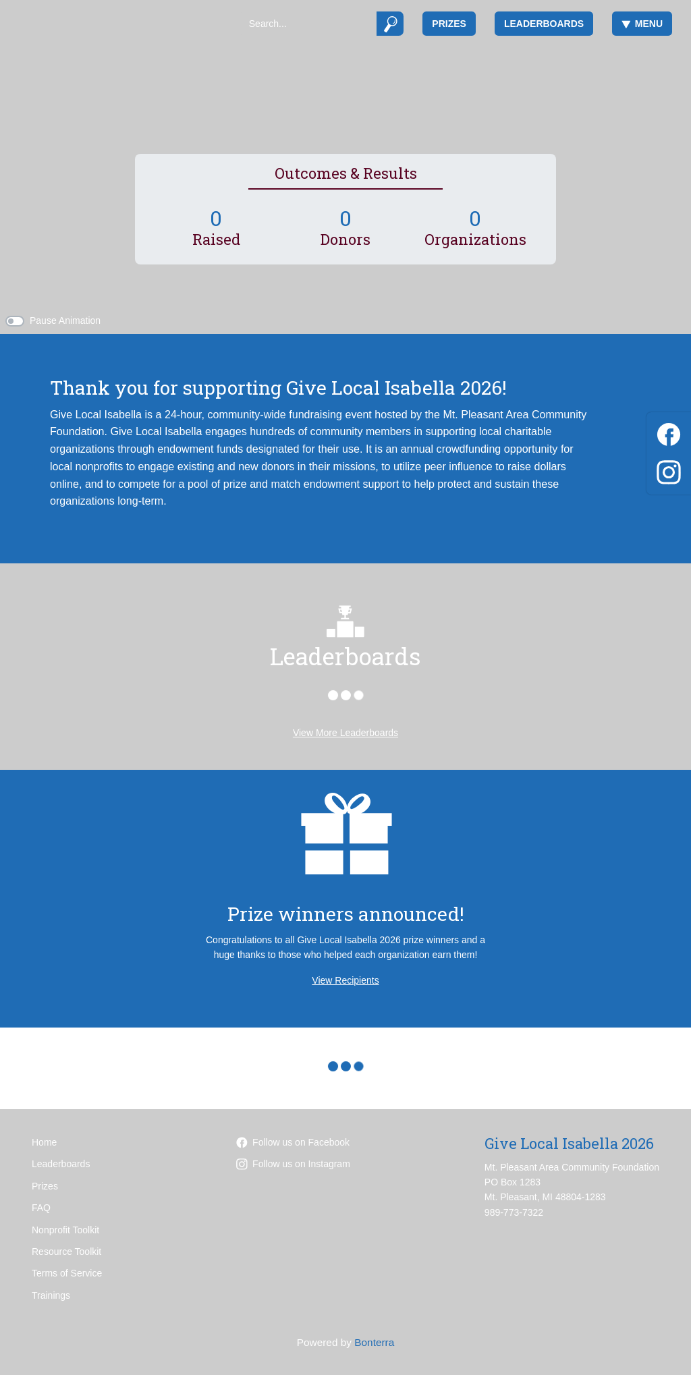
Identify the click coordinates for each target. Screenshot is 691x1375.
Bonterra (374, 1342)
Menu (642, 23)
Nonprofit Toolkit (65, 1230)
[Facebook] (669, 432)
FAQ (41, 1207)
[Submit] (390, 23)
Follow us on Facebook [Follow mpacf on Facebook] (293, 1142)
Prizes (449, 23)
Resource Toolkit (66, 1251)
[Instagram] (669, 470)
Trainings (51, 1295)
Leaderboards (544, 23)
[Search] (308, 23)
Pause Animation (65, 320)
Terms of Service (67, 1273)
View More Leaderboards (345, 732)
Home (44, 1142)
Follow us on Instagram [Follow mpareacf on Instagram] (293, 1163)
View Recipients (345, 980)
